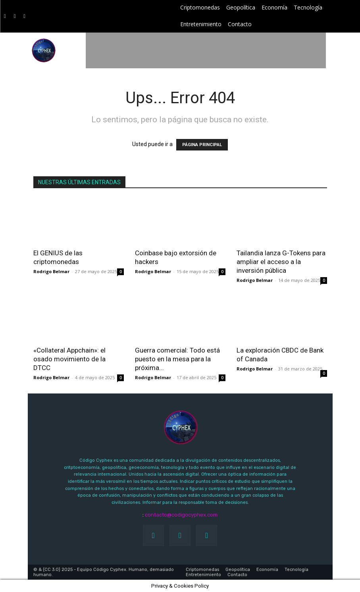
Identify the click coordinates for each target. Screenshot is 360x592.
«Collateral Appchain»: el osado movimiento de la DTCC (69, 359)
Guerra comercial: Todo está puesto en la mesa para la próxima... (177, 359)
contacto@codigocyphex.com (181, 515)
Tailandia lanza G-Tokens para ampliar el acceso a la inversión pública (281, 261)
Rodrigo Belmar (51, 271)
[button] (342, 50)
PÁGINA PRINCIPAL (202, 144)
